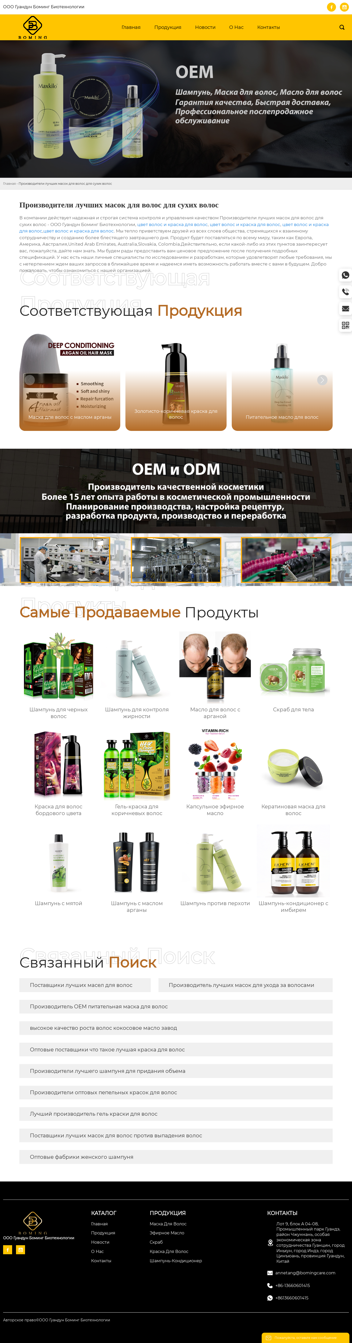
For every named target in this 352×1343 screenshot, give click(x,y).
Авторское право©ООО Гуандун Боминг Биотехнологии (56, 1320)
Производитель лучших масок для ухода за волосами (241, 985)
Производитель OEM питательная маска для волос (99, 1006)
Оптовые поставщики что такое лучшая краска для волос (107, 1050)
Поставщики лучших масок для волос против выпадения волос (116, 1135)
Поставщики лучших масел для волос (81, 985)
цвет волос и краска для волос (172, 224)
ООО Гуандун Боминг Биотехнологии (43, 6)
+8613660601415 (291, 1298)
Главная (9, 184)
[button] (322, 380)
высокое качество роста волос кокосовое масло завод (103, 1028)
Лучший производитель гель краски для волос (93, 1114)
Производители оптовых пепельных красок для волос (103, 1092)
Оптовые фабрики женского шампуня (81, 1157)
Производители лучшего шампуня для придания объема (108, 1071)
